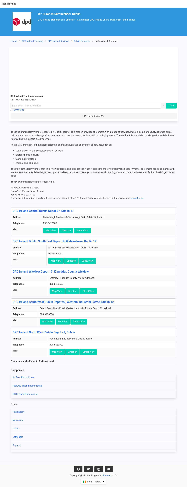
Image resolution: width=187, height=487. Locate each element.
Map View (51, 230)
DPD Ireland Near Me (93, 116)
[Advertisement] (93, 70)
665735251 (19, 110)
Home (14, 41)
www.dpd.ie (137, 198)
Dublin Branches (82, 41)
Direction (66, 230)
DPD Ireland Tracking (32, 41)
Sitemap (107, 475)
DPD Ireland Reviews (58, 41)
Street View (82, 230)
